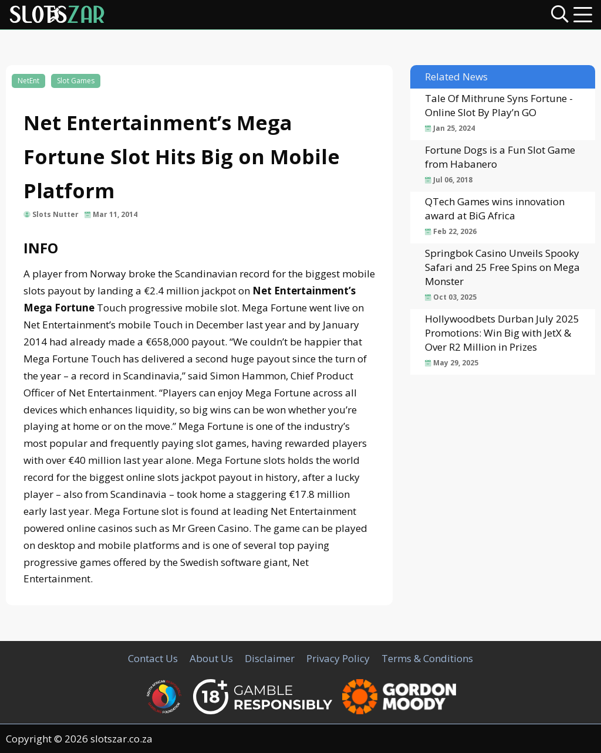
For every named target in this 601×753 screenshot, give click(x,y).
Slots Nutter (55, 214)
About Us (211, 658)
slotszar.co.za (121, 738)
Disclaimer (270, 658)
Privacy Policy (338, 658)
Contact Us (153, 658)
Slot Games (75, 81)
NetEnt (28, 81)
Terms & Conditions (427, 658)
